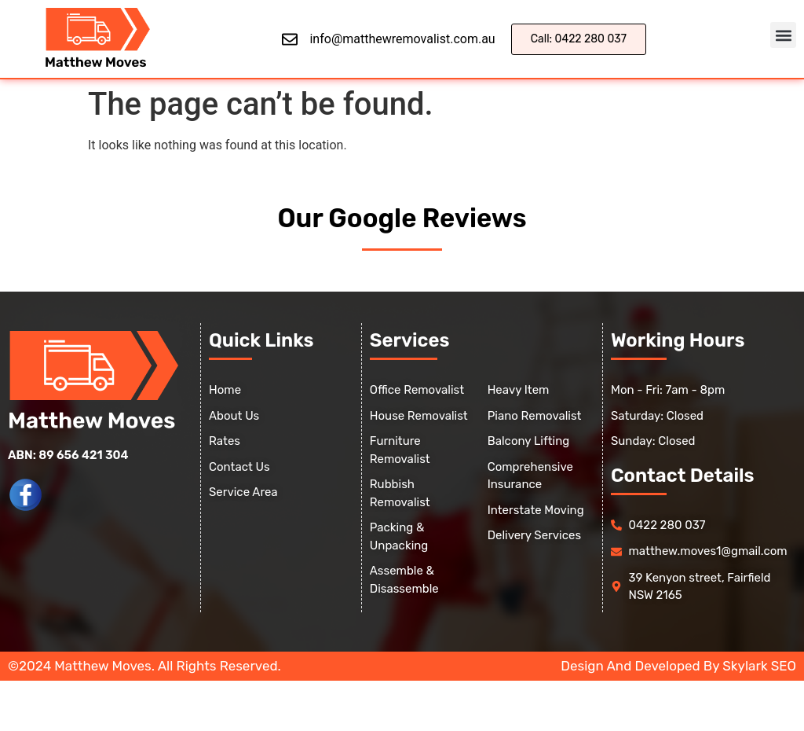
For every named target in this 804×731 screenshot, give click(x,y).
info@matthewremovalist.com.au (402, 38)
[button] (783, 35)
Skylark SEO (759, 666)
